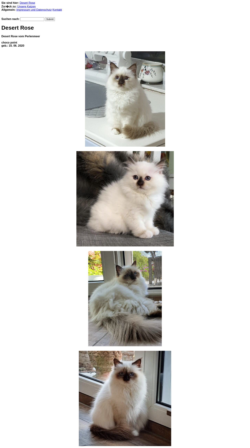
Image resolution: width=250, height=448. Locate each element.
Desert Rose (27, 2)
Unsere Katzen (26, 6)
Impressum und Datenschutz (34, 9)
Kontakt (57, 9)
